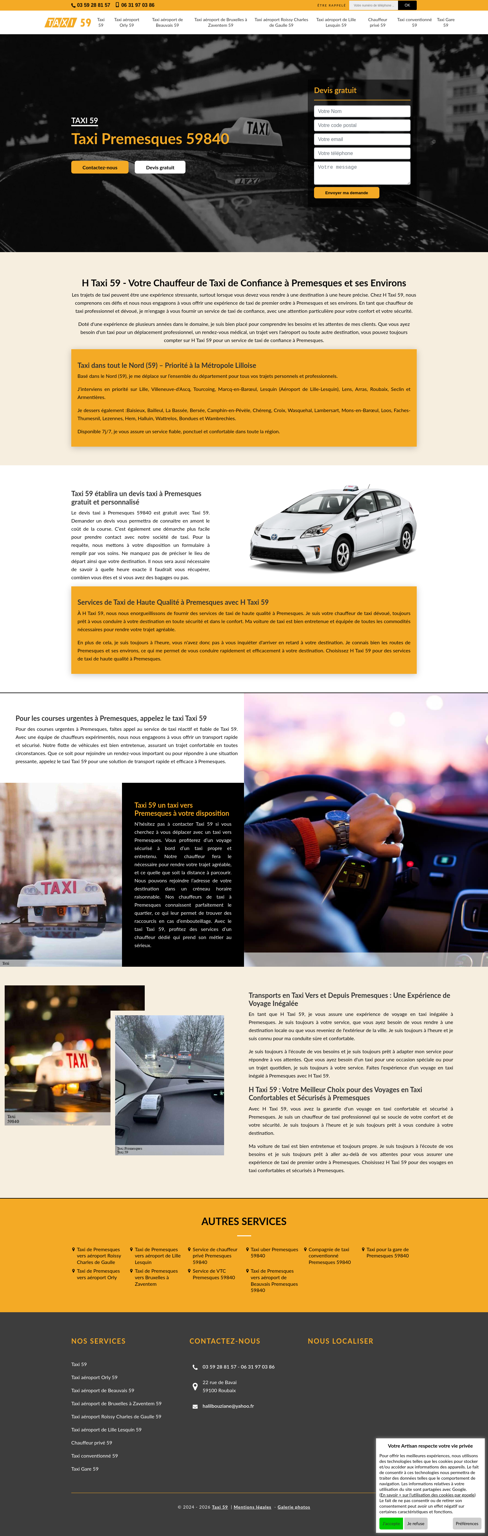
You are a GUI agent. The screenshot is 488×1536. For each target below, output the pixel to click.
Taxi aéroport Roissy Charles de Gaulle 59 (281, 22)
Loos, (387, 410)
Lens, (347, 389)
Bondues (188, 418)
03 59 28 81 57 (220, 1366)
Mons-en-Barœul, (361, 410)
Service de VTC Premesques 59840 (214, 1274)
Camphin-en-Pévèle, (230, 410)
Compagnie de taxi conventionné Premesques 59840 (330, 1255)
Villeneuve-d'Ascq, (172, 389)
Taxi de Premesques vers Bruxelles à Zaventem (156, 1277)
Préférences (467, 1523)
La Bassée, (178, 410)
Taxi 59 (101, 22)
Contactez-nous (99, 167)
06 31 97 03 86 (258, 1366)
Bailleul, (156, 410)
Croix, (281, 410)
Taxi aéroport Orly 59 (126, 22)
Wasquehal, (301, 410)
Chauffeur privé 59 (377, 22)
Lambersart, (327, 410)
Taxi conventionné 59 (414, 22)
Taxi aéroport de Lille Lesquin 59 (336, 22)
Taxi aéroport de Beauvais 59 (167, 22)
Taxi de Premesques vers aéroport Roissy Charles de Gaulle (99, 1255)
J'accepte (391, 1523)
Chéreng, (263, 410)
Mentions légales (252, 1507)
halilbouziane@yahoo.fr (228, 1406)
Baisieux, (137, 410)
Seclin (397, 389)
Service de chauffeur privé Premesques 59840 (215, 1255)
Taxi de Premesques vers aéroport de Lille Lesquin (158, 1255)
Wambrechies (219, 418)
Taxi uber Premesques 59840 (274, 1252)
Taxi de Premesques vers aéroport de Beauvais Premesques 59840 (274, 1280)
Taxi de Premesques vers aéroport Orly (98, 1274)
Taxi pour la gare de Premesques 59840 (388, 1252)
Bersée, (198, 410)
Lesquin (268, 389)
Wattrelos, (167, 418)
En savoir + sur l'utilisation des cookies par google (428, 1494)
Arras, (362, 389)
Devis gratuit (160, 167)
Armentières (90, 397)
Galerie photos (294, 1507)
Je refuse (416, 1523)
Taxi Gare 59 (446, 22)
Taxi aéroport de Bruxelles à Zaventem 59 (221, 22)
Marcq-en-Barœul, (239, 389)
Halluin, (147, 418)
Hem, (131, 418)
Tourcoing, (205, 389)
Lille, (144, 389)
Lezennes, (113, 418)
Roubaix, (380, 389)
